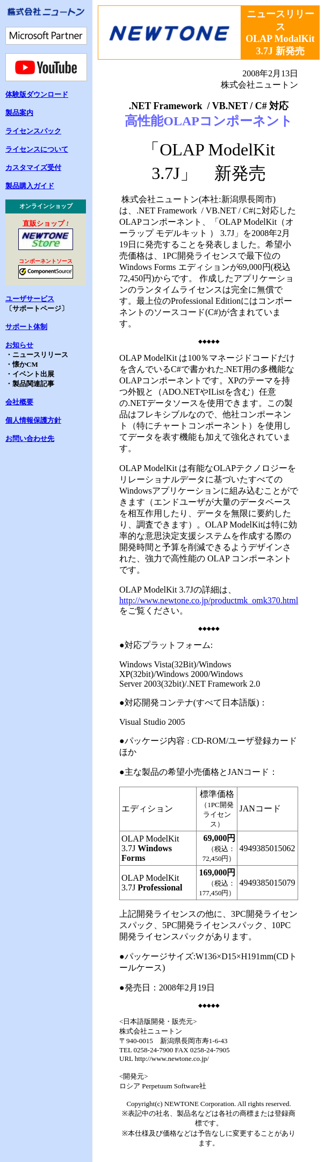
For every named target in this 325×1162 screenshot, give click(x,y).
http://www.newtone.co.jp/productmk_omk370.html (208, 600)
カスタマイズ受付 (33, 167)
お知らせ (19, 345)
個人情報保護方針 (33, 420)
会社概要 (19, 402)
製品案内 (19, 113)
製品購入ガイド (29, 186)
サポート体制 (26, 327)
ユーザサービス (29, 299)
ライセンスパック (33, 131)
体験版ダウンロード (36, 94)
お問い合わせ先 (29, 438)
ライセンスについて (36, 149)
